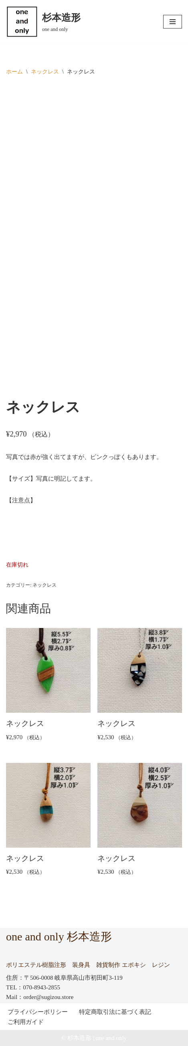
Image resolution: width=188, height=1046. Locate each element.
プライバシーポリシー (38, 1012)
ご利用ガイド (26, 1022)
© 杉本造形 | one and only (94, 1038)
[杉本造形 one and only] (43, 22)
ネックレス (45, 72)
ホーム (14, 72)
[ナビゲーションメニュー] (172, 22)
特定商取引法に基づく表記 (115, 1012)
